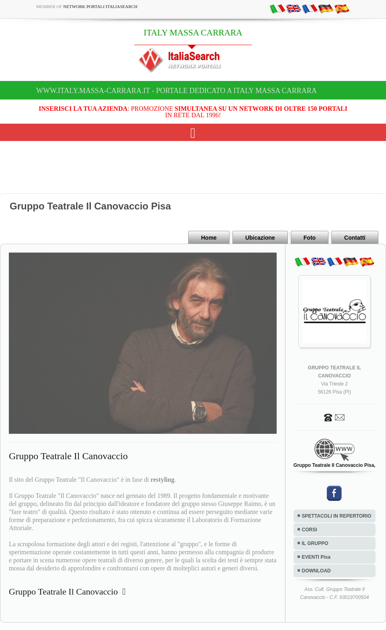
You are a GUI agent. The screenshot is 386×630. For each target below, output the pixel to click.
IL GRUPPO (315, 543)
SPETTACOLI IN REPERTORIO (337, 516)
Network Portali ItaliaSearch (100, 6)
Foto (310, 237)
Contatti (354, 237)
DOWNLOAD (316, 571)
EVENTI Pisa (316, 557)
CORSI (309, 530)
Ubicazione (260, 237)
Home (209, 237)
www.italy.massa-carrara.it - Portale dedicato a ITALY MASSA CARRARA (176, 91)
